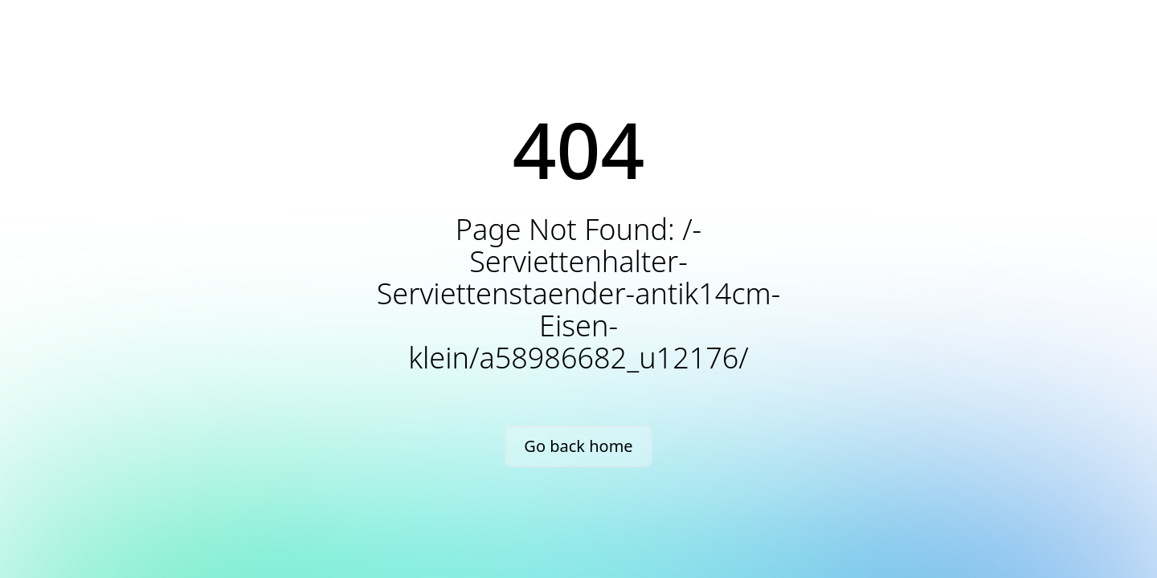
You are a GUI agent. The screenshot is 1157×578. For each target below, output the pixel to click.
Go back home (578, 446)
